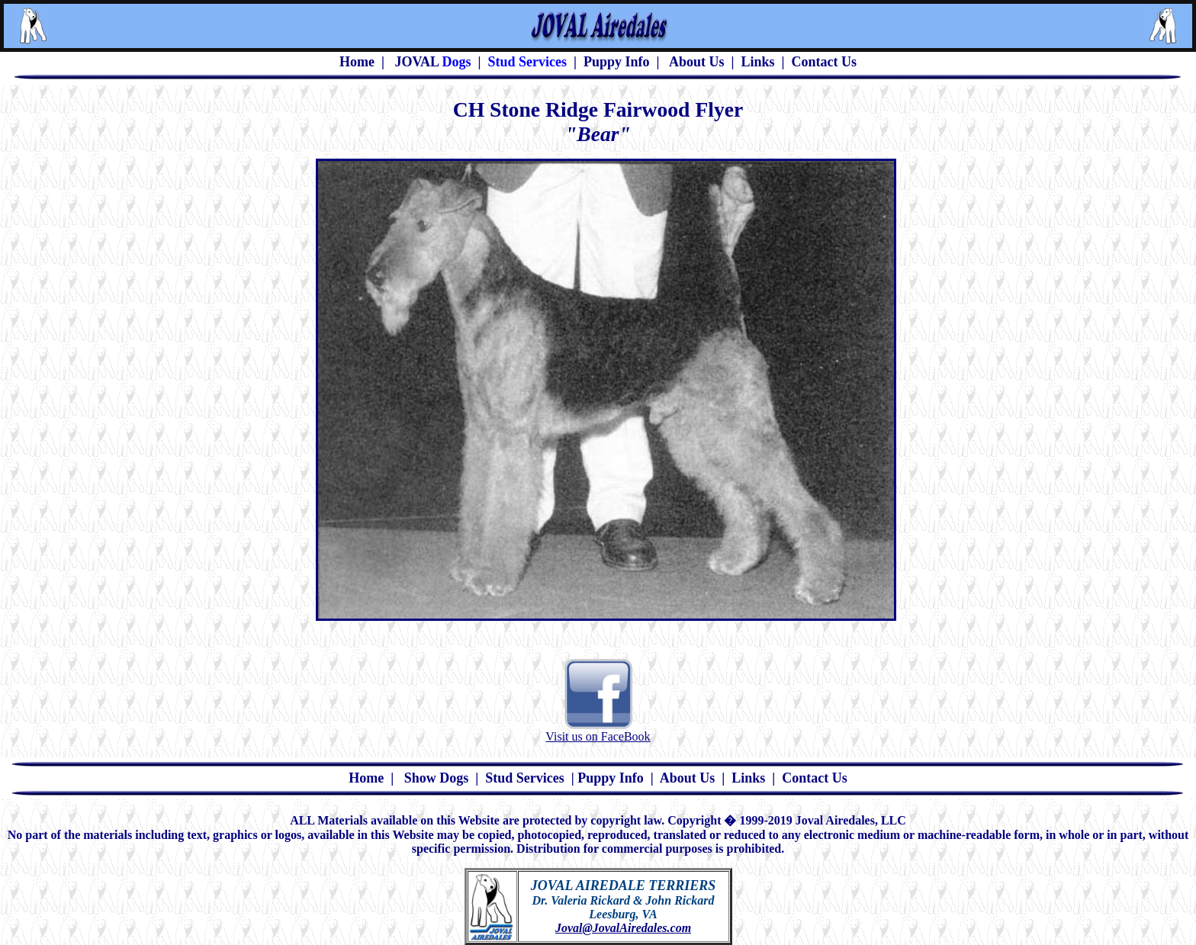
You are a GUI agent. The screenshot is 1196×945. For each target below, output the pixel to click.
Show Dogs (436, 778)
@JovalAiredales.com (636, 927)
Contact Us (824, 61)
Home (366, 778)
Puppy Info (617, 61)
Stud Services (524, 778)
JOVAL (416, 61)
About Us (697, 61)
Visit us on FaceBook (597, 736)
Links (758, 61)
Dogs (455, 61)
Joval (569, 927)
